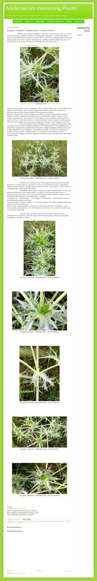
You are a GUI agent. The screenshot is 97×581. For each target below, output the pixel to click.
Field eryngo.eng (32, 45)
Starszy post (69, 570)
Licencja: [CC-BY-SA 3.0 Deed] (16, 509)
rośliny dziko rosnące (63, 521)
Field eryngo (36, 521)
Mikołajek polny (47, 521)
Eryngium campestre (27, 104)
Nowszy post (10, 570)
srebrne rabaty (13, 522)
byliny (12, 521)
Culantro (15, 521)
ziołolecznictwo (19, 522)
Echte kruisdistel (53, 104)
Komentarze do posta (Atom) (19, 573)
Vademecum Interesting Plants (42, 8)
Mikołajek (41, 521)
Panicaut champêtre (55, 521)
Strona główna (39, 570)
